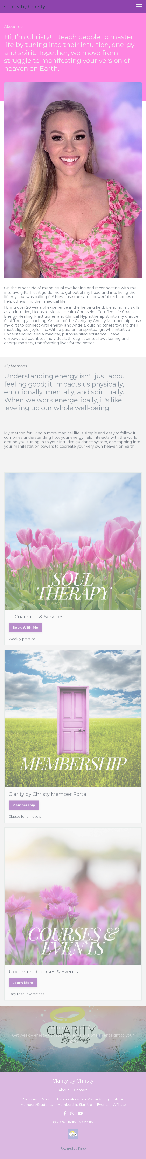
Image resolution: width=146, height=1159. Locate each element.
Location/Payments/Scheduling (83, 1099)
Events (102, 1105)
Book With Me (25, 636)
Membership (23, 813)
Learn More (22, 991)
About (64, 1090)
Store (118, 1099)
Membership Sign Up (74, 1105)
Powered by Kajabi (73, 1148)
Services (30, 1099)
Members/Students (36, 1105)
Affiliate (119, 1105)
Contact (80, 1090)
